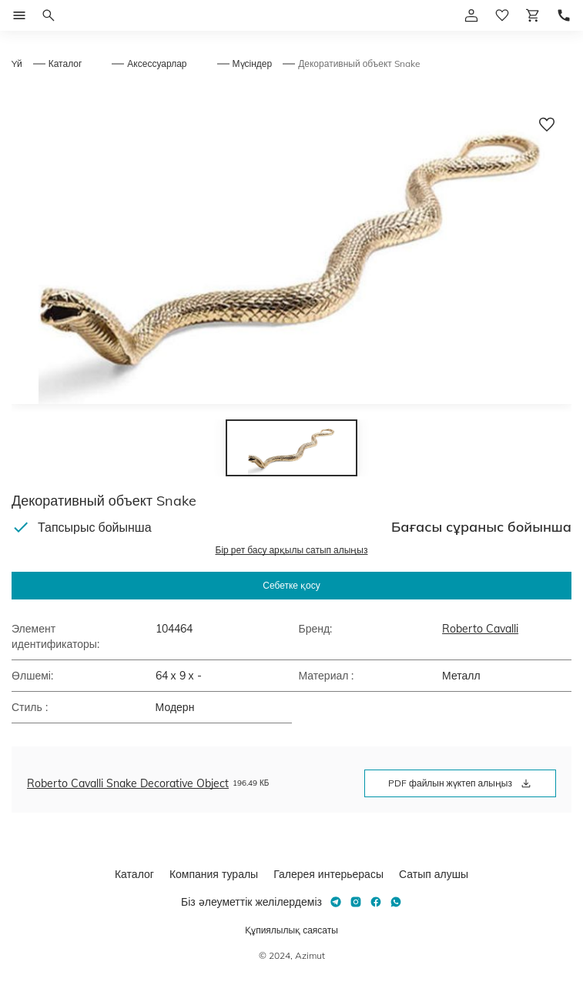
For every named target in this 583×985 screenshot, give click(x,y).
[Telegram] (336, 902)
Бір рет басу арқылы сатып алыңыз (292, 550)
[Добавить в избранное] (547, 124)
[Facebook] (376, 902)
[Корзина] (533, 15)
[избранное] (502, 15)
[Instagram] (356, 902)
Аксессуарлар (156, 63)
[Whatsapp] (396, 902)
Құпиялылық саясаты (291, 930)
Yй (17, 63)
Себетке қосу (291, 585)
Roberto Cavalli (480, 629)
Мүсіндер (253, 63)
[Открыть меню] (19, 15)
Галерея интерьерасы (328, 874)
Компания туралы (213, 874)
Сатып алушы (433, 874)
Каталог (65, 63)
